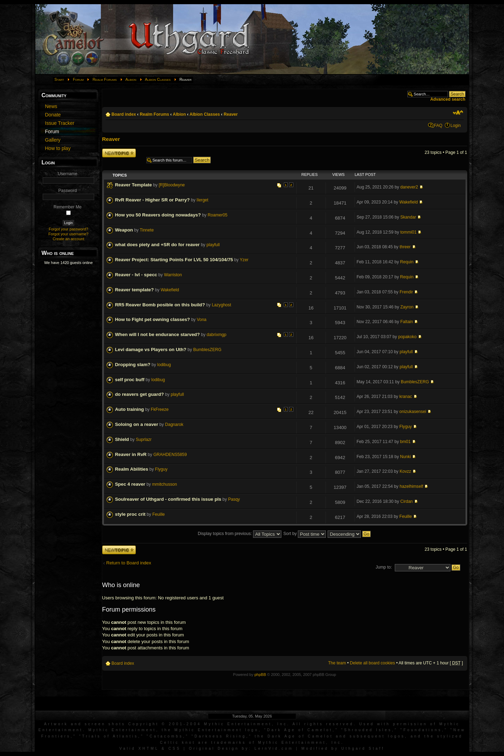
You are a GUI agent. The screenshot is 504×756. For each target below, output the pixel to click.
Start (59, 79)
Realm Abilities (131, 469)
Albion (130, 79)
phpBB (260, 674)
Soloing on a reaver (136, 424)
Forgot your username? (68, 234)
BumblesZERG (207, 349)
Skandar (408, 217)
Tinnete (147, 230)
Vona (201, 319)
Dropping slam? (132, 364)
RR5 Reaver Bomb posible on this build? (160, 304)
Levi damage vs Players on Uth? (151, 349)
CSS (174, 748)
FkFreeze (160, 409)
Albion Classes (157, 79)
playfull (213, 244)
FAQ (438, 125)
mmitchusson (164, 484)
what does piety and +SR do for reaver (157, 244)
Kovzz (405, 471)
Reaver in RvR (131, 454)
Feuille (158, 514)
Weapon (124, 230)
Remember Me (68, 207)
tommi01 (408, 232)
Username (67, 173)
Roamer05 (217, 215)
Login (455, 125)
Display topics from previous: (239, 533)
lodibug (164, 364)
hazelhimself (411, 486)
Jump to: (384, 567)
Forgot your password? (68, 229)
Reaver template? (134, 289)
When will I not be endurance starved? (157, 334)
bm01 (405, 441)
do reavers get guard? (139, 394)
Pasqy (234, 499)
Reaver (231, 114)
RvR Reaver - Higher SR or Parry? (152, 199)
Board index (124, 114)
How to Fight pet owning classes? (152, 319)
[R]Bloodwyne (172, 185)
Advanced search (447, 99)
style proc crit (130, 514)
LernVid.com (273, 748)
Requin (406, 261)
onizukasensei (412, 411)
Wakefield (408, 202)
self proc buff (130, 379)
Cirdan (406, 501)
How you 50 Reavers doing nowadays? (158, 214)
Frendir (406, 292)
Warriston (173, 274)
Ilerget (203, 200)
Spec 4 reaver (130, 484)
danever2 (409, 187)
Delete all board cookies (372, 663)
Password (67, 190)
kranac (405, 396)
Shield (122, 439)
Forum (78, 79)
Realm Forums (104, 79)
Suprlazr (144, 439)
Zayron (407, 307)
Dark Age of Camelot (299, 730)
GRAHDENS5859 (170, 454)
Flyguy (405, 426)
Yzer (244, 259)
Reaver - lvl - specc (136, 274)
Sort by (304, 533)
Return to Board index (128, 562)
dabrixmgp (216, 334)
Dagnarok (174, 424)
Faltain (406, 321)
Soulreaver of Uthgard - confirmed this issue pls (168, 499)
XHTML (148, 748)
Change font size (458, 112)
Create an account (68, 239)
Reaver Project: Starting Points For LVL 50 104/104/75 (174, 259)
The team (337, 663)
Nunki (405, 456)
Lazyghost (221, 304)
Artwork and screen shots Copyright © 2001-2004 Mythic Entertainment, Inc (165, 724)
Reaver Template (133, 184)
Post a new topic (119, 153)
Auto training (129, 409)
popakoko (407, 336)
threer (405, 246)
